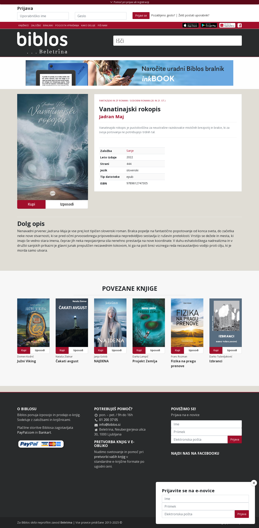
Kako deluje (88, 25)
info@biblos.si (109, 424)
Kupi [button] (31, 204)
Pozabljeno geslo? (163, 15)
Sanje (130, 151)
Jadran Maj (111, 116)
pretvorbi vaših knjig (109, 456)
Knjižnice (23, 25)
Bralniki (48, 25)
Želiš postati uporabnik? (193, 15)
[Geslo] (100, 16)
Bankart (45, 432)
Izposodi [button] (67, 204)
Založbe (36, 25)
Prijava (234, 439)
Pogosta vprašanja (67, 25)
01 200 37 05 (108, 419)
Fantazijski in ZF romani (113, 100)
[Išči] (177, 41)
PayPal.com (25, 432)
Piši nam (102, 25)
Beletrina (66, 522)
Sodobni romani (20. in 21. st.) (147, 100)
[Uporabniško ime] (43, 16)
